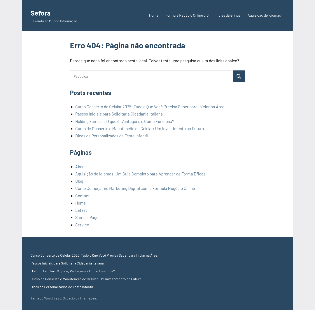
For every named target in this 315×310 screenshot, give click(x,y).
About (80, 166)
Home (153, 15)
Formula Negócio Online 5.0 (187, 15)
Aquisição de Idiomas (264, 15)
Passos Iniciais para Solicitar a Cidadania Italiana (119, 113)
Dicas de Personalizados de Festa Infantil (111, 135)
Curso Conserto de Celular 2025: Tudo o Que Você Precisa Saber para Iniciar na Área (149, 106)
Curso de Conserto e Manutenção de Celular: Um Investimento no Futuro (139, 128)
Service (82, 224)
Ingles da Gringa (228, 15)
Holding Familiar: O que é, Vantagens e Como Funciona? (124, 121)
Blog (79, 181)
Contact (82, 195)
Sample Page (86, 217)
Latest (81, 210)
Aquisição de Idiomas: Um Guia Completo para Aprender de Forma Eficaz (140, 173)
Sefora (42, 12)
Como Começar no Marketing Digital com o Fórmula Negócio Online (135, 188)
